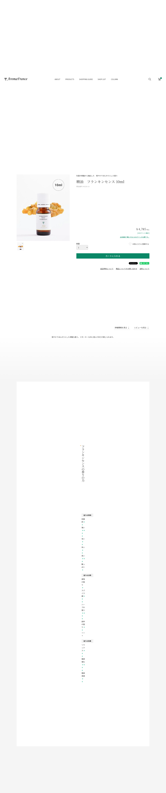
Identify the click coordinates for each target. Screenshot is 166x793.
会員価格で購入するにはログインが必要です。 (134, 237)
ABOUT (57, 74)
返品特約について (106, 269)
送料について (144, 269)
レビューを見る (140, 327)
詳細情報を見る (121, 327)
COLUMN (114, 74)
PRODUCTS (69, 74)
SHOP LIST (102, 74)
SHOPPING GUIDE (86, 74)
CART (159, 73)
